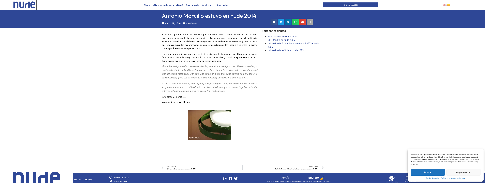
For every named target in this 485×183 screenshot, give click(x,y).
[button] (274, 21)
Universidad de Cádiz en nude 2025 (286, 49)
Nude (147, 4)
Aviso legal (461, 178)
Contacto (222, 4)
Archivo (207, 4)
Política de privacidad (448, 178)
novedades (191, 22)
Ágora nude (192, 4)
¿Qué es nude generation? (168, 4)
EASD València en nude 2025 (282, 35)
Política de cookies (432, 178)
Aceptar (428, 172)
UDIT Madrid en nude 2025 (281, 39)
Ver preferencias (463, 172)
